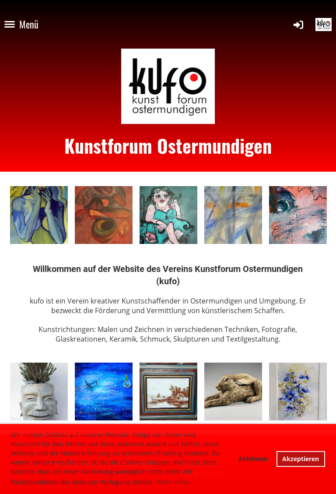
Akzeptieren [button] (300, 459)
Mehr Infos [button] (173, 482)
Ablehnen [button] (252, 459)
